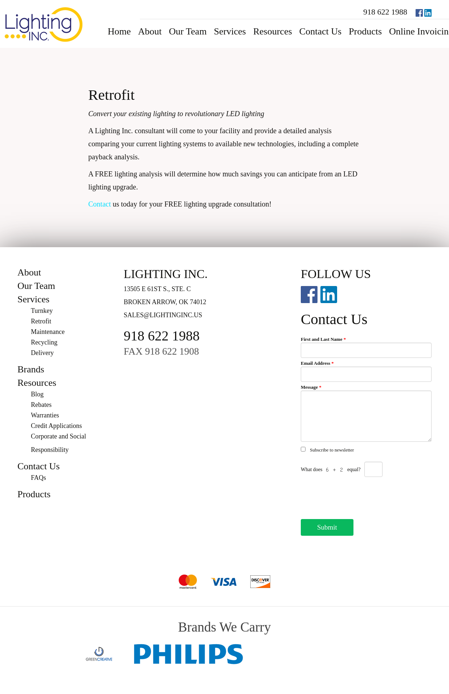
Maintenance (48, 331)
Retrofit (41, 321)
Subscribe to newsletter (332, 450)
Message (311, 387)
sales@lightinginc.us (163, 315)
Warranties (45, 415)
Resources (272, 31)
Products (365, 31)
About (150, 31)
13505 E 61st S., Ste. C (157, 289)
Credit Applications (56, 425)
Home (119, 31)
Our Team (188, 31)
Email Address (317, 363)
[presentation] (356, 496)
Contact (99, 204)
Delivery (42, 352)
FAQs (38, 477)
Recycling (44, 342)
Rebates (41, 404)
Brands (30, 369)
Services (230, 31)
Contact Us (320, 31)
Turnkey (42, 310)
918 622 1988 (385, 11)
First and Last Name (323, 339)
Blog (37, 394)
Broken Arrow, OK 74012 (165, 302)
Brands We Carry (224, 627)
